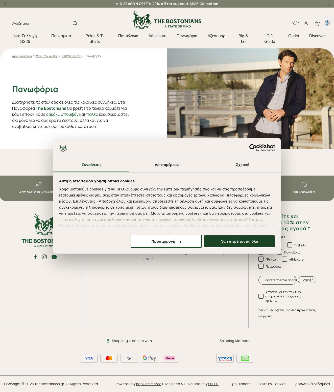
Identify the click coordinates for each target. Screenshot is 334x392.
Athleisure (157, 36)
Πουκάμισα (61, 36)
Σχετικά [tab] (242, 164)
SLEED (213, 383)
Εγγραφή (307, 280)
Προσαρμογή (166, 241)
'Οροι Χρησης (240, 383)
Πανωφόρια (187, 36)
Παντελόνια (128, 36)
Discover (317, 36)
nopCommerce (148, 383)
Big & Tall (243, 39)
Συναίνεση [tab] (91, 164)
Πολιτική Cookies (272, 383)
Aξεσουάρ (216, 36)
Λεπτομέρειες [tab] (167, 164)
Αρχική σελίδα (22, 56)
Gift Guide (269, 39)
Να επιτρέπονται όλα (239, 241)
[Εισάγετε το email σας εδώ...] (277, 280)
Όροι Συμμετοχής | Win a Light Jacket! (165, 255)
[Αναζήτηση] (42, 24)
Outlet (293, 36)
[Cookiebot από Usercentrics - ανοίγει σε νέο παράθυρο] (253, 148)
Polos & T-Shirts (94, 39)
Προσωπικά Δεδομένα (311, 383)
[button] (328, 3)
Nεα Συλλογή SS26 (25, 39)
